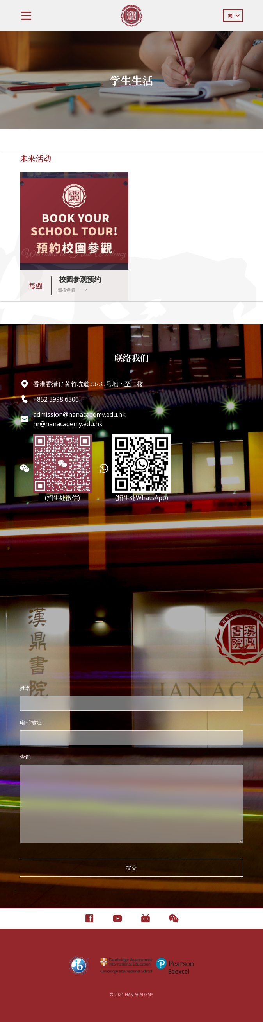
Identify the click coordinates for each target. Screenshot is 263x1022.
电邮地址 (31, 722)
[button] (26, 15)
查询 (25, 756)
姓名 (25, 688)
